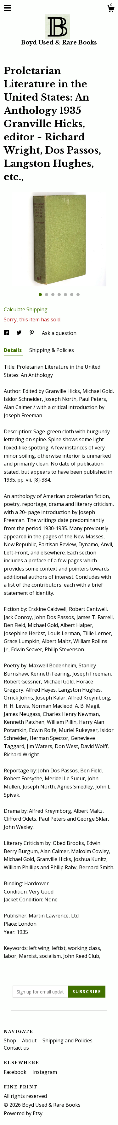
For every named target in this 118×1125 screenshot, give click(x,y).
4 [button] (59, 294)
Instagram (44, 1072)
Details (13, 350)
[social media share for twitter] (19, 333)
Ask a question (59, 333)
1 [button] (40, 294)
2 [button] (46, 294)
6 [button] (71, 294)
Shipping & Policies (51, 350)
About (30, 1040)
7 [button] (78, 294)
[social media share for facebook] (7, 333)
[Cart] (110, 10)
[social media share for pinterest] (32, 333)
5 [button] (65, 294)
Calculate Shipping (26, 309)
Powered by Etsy (23, 1113)
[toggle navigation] (7, 8)
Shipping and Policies (67, 1040)
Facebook (16, 1072)
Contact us (16, 1047)
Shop (10, 1040)
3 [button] (52, 294)
